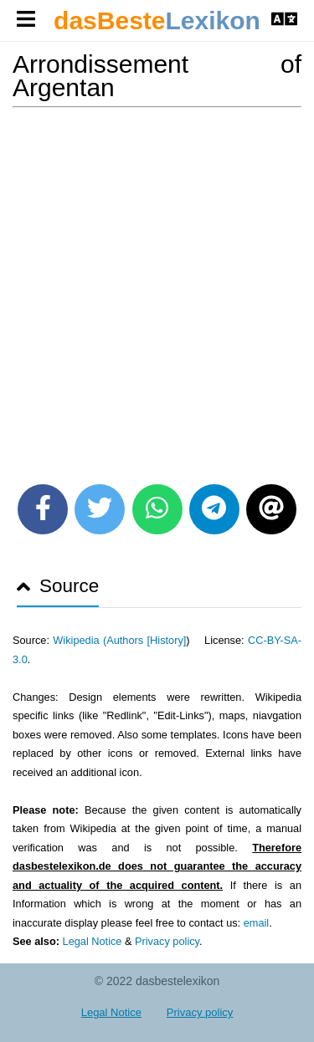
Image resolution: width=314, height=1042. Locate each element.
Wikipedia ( (79, 640)
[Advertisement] (157, 290)
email (256, 923)
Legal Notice (92, 941)
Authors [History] (146, 640)
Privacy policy (167, 941)
